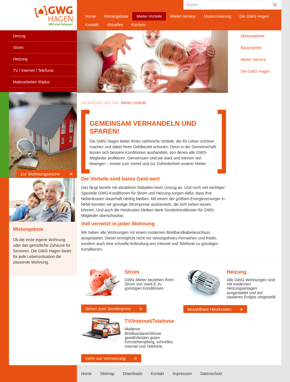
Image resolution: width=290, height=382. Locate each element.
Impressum (182, 373)
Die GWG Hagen (254, 16)
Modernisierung (217, 16)
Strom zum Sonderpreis (108, 308)
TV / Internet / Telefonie (33, 70)
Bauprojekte (251, 47)
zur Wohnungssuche (41, 173)
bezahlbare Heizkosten (210, 309)
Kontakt (92, 24)
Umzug (19, 36)
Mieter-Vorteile (149, 16)
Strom (18, 47)
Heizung (20, 59)
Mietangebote (116, 16)
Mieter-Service (182, 16)
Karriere (138, 24)
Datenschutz (211, 373)
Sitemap (107, 373)
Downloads (132, 373)
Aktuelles (115, 24)
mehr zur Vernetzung (105, 358)
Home (41, 15)
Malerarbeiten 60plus (31, 82)
